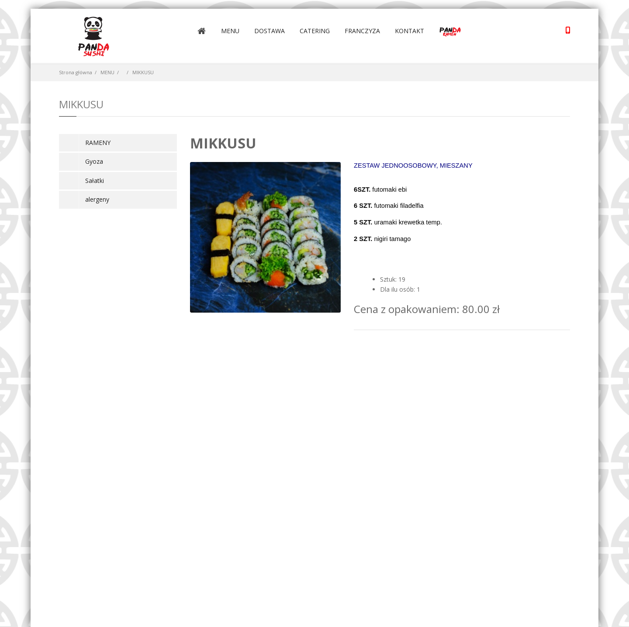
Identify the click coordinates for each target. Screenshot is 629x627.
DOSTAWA (269, 31)
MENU (230, 31)
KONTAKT (409, 31)
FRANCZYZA (362, 31)
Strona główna (75, 72)
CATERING (315, 31)
